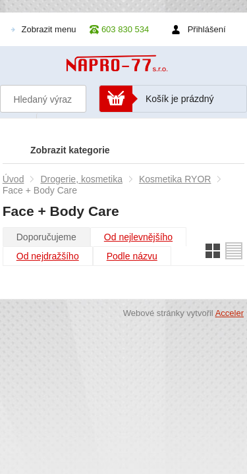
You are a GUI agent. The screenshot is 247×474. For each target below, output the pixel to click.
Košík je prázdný (180, 98)
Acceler (229, 313)
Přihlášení (207, 29)
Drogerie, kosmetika (81, 179)
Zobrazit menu (49, 29)
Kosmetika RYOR (175, 179)
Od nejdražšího (47, 256)
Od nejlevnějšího (138, 237)
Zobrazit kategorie (70, 150)
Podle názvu (132, 256)
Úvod (13, 179)
